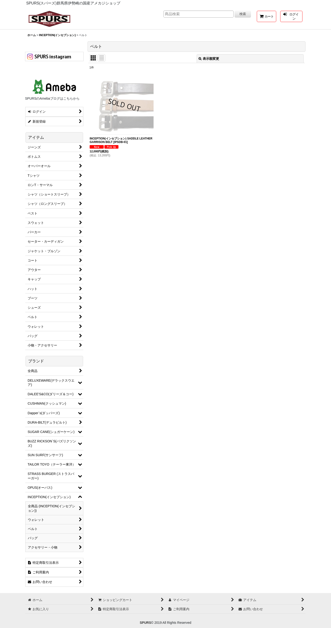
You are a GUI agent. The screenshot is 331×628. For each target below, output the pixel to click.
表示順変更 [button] (209, 58)
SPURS (145, 622)
